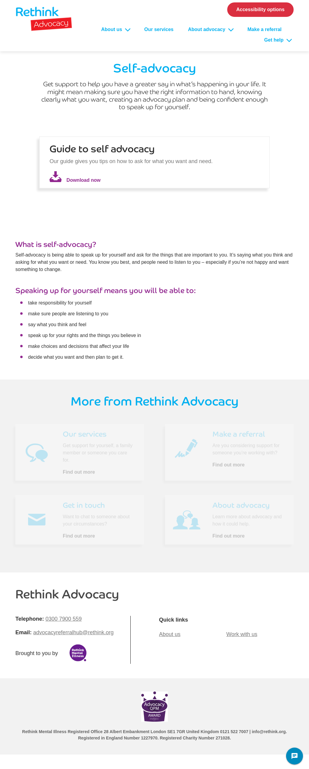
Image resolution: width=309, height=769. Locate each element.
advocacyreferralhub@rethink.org (73, 632)
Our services (159, 29)
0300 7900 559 (64, 619)
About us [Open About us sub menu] (112, 29)
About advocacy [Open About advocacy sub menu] (207, 29)
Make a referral (264, 29)
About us (169, 634)
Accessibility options (260, 9)
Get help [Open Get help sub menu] (274, 40)
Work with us (241, 634)
